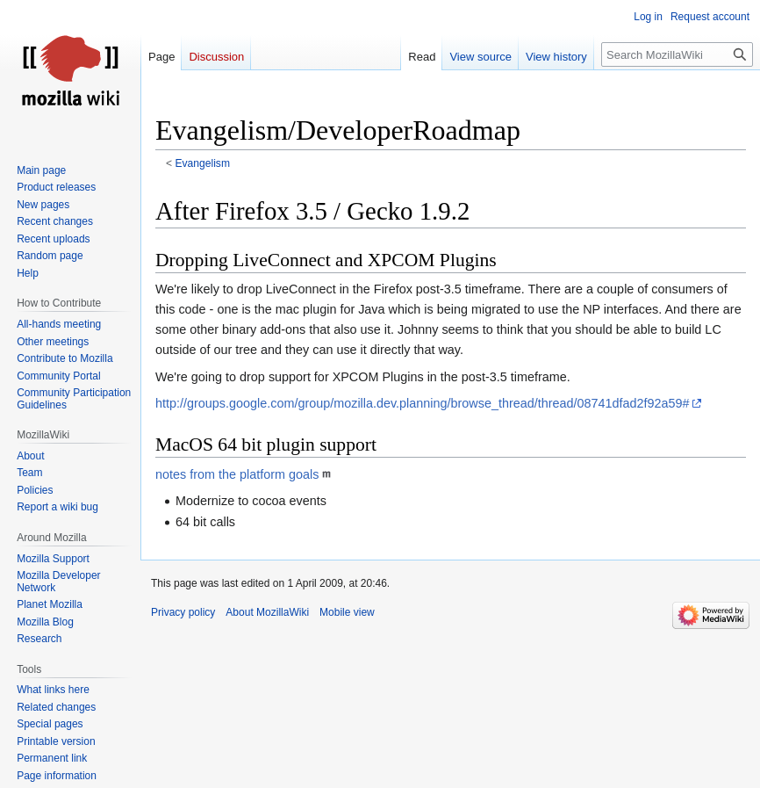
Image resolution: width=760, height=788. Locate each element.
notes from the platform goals (237, 474)
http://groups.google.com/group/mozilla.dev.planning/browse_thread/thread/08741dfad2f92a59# (422, 403)
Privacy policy (183, 612)
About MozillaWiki (267, 612)
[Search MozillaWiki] (677, 54)
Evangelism (203, 163)
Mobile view (347, 612)
